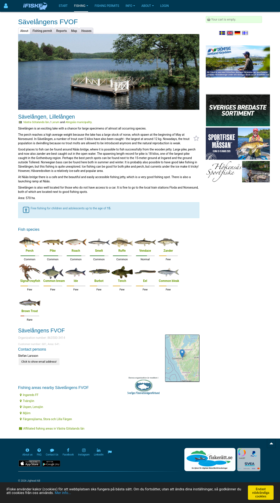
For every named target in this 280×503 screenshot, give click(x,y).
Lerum (55, 122)
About (147, 5)
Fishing (81, 5)
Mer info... (63, 493)
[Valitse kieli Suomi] (245, 33)
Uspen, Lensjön (31, 407)
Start (63, 5)
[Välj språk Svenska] (222, 33)
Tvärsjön (27, 401)
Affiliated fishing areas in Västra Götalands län (51, 428)
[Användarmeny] (6, 6)
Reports (61, 31)
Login (164, 5)
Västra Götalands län (36, 122)
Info (130, 5)
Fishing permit (42, 31)
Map (74, 31)
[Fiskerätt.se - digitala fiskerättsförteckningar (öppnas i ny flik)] (209, 459)
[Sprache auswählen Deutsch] (237, 33)
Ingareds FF (29, 395)
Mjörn (25, 413)
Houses (86, 31)
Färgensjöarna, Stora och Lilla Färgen (46, 419)
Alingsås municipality (78, 122)
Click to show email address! (39, 361)
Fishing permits (107, 5)
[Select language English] (230, 33)
